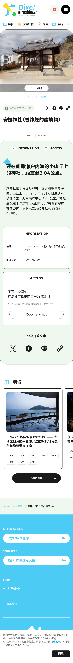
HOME (35, 97)
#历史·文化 (42, 136)
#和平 (29, 136)
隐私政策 (55, 641)
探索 (43, 97)
